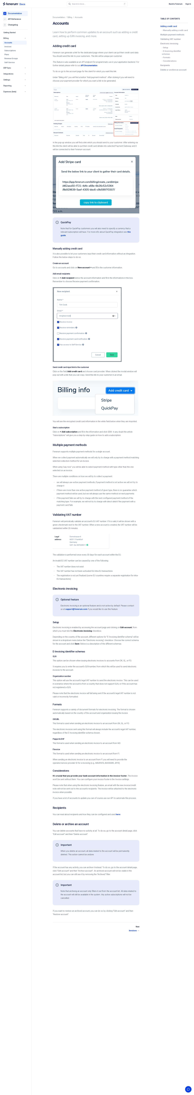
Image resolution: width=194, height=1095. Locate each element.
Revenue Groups (11, 58)
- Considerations (169, 61)
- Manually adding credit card (175, 30)
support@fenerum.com (76, 609)
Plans (6, 55)
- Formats (166, 57)
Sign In (188, 4)
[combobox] (98, 3)
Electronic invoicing (169, 43)
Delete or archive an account (173, 70)
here (118, 814)
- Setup (165, 48)
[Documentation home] (14, 4)
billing (70, 17)
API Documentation (89, 65)
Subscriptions (10, 51)
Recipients (165, 65)
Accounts (8, 43)
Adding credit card (168, 26)
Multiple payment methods (172, 35)
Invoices (7, 47)
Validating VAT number (170, 39)
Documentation (59, 17)
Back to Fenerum (175, 4)
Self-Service (9, 62)
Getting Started (9, 33)
